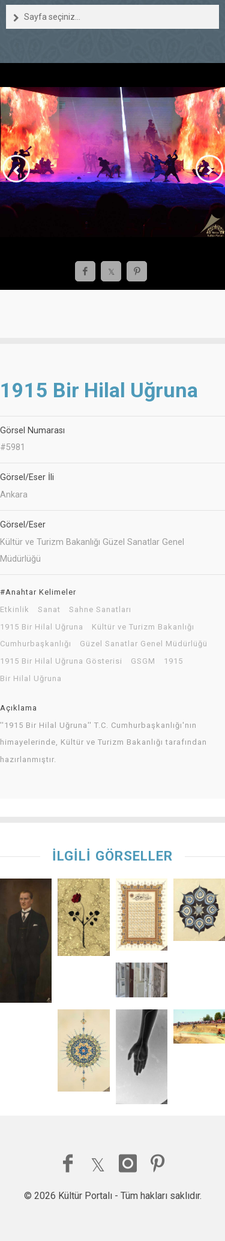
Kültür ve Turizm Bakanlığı (143, 627)
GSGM (143, 661)
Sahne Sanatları (100, 609)
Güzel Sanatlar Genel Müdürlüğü (144, 644)
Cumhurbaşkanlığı (35, 644)
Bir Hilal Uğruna (31, 679)
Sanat (49, 609)
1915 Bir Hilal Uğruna (41, 627)
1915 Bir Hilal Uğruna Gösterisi (61, 661)
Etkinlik (14, 609)
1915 (173, 661)
